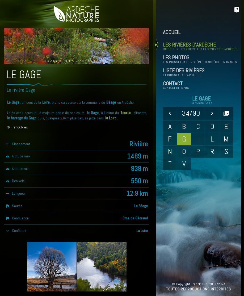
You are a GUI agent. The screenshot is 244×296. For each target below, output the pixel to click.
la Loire (110, 118)
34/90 (191, 113)
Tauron (125, 112)
